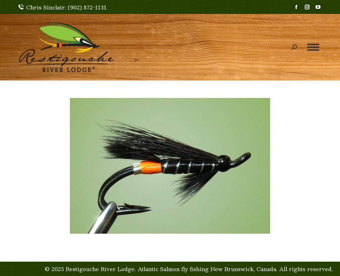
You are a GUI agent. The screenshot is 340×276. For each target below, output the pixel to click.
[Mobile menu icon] (313, 47)
